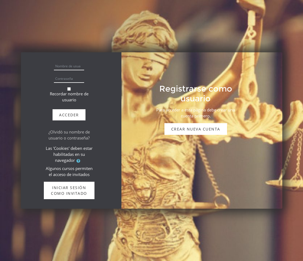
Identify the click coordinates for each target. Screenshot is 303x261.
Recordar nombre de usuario (69, 96)
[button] (79, 160)
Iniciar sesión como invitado (69, 190)
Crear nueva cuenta (195, 129)
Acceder (69, 114)
